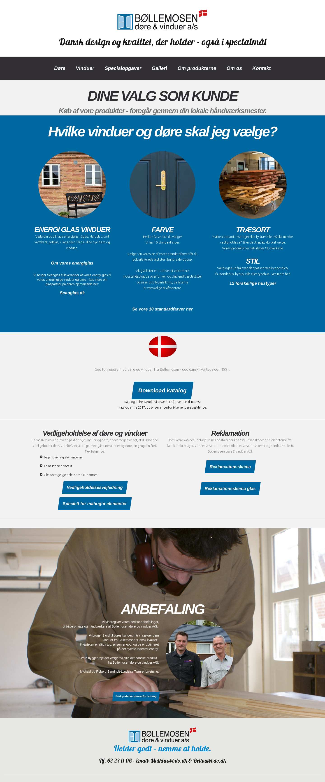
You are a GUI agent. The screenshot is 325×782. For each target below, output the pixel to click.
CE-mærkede (274, 248)
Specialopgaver (123, 68)
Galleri (159, 68)
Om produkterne (197, 68)
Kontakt (261, 68)
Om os (234, 68)
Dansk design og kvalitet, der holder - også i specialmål (162, 42)
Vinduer (85, 68)
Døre (60, 68)
